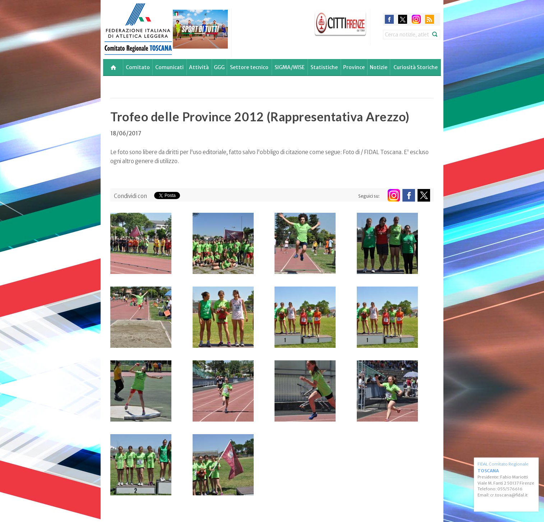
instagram (416, 19)
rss (429, 19)
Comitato (138, 67)
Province (354, 67)
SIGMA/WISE (290, 67)
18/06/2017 (125, 133)
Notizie (378, 67)
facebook (389, 19)
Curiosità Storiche (415, 67)
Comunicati (169, 67)
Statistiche (324, 67)
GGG (219, 67)
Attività (199, 67)
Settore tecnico (249, 67)
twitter (402, 19)
